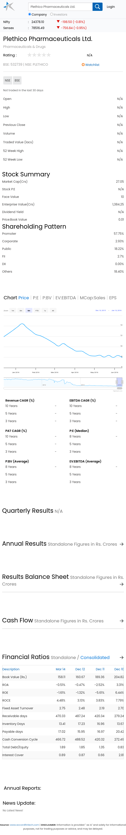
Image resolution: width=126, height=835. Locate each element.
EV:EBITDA (66, 298)
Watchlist (92, 65)
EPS (113, 298)
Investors (60, 14)
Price (23, 298)
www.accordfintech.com (24, 825)
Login (111, 7)
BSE (17, 80)
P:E (36, 298)
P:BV (47, 298)
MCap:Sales (92, 298)
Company (39, 14)
